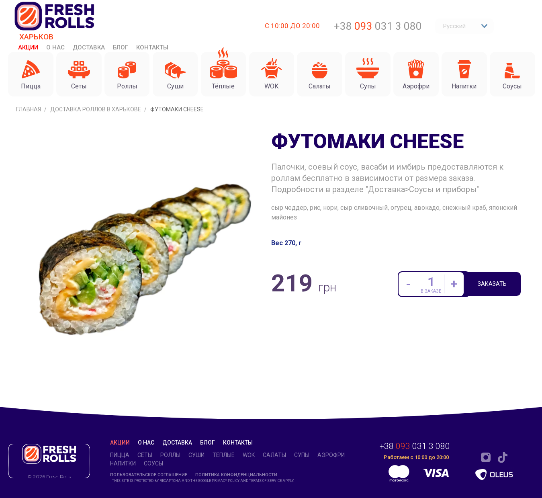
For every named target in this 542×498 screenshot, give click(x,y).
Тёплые (224, 455)
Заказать (495, 285)
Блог (120, 47)
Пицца (119, 455)
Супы (301, 455)
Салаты (274, 455)
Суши (196, 455)
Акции (28, 47)
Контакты (152, 47)
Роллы (170, 455)
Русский (465, 26)
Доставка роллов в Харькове (96, 109)
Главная (29, 109)
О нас (55, 47)
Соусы (153, 463)
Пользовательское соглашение (148, 475)
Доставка (89, 47)
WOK (249, 455)
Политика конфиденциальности (236, 475)
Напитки (123, 463)
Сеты (144, 455)
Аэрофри (331, 455)
